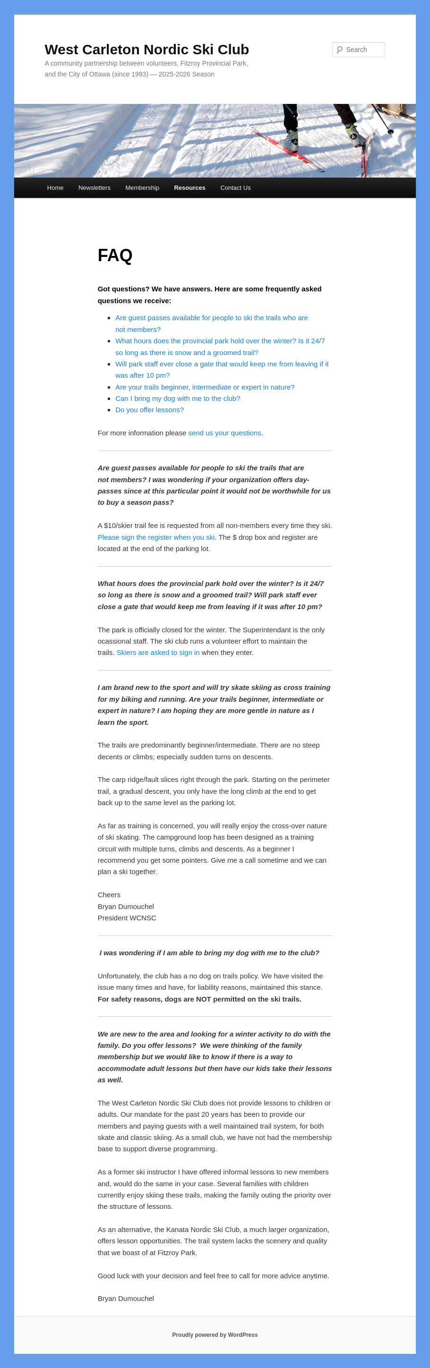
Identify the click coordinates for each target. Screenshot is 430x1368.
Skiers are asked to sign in (158, 652)
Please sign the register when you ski (156, 537)
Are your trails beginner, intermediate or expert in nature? (204, 387)
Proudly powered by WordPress (215, 1335)
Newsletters (94, 187)
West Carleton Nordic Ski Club (147, 49)
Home (55, 187)
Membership (142, 187)
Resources (189, 187)
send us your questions (224, 433)
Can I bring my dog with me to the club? (177, 398)
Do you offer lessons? (149, 410)
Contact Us (235, 187)
